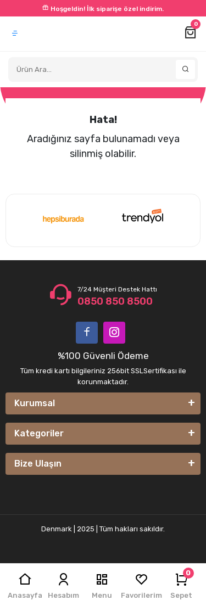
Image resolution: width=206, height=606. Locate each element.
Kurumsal (34, 403)
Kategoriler (39, 433)
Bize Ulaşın (38, 463)
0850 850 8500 (115, 301)
